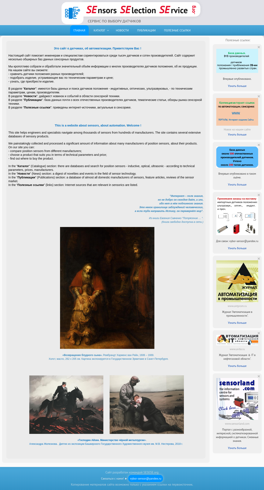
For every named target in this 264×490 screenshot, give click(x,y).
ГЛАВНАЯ (79, 30)
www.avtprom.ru (237, 306)
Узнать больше (237, 86)
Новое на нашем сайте (237, 129)
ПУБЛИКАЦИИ (146, 30)
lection (138, 9)
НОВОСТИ (122, 30)
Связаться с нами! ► (132, 478)
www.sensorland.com (237, 424)
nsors (101, 9)
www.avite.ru (237, 349)
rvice (173, 9)
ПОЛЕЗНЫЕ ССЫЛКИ (177, 30)
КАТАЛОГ (99, 30)
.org (193, 9)
